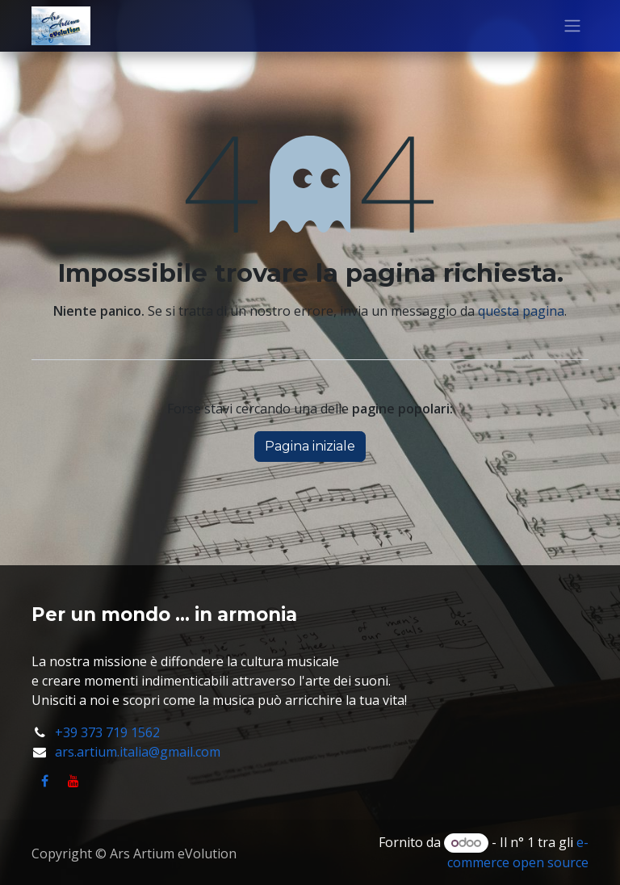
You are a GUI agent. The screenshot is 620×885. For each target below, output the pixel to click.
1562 (145, 732)
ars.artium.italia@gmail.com (137, 752)
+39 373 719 (93, 732)
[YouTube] (73, 781)
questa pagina (521, 311)
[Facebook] (44, 781)
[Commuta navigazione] (572, 26)
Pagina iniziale (310, 446)
